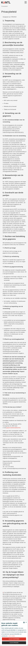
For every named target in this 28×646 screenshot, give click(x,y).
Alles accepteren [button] (14, 639)
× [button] (26, 622)
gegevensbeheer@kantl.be (13, 427)
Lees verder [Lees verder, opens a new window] (11, 636)
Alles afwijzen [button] (14, 642)
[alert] (14, 633)
